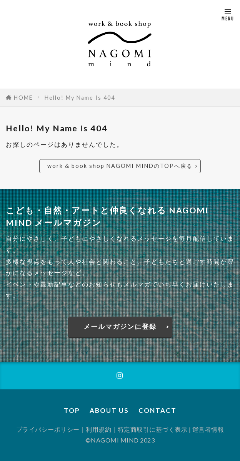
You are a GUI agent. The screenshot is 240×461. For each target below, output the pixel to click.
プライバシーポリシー (48, 429)
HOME (23, 97)
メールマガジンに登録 (120, 326)
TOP (72, 410)
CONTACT (157, 410)
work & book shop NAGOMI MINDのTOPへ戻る (120, 166)
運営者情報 (208, 429)
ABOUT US (109, 410)
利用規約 (98, 429)
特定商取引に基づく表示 (153, 429)
